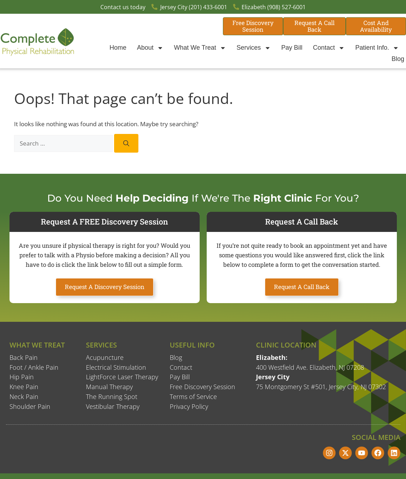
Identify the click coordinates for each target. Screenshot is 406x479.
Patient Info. (377, 48)
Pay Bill (291, 47)
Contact (329, 48)
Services (254, 48)
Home (118, 47)
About (150, 48)
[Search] (126, 143)
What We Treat (200, 48)
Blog (398, 58)
